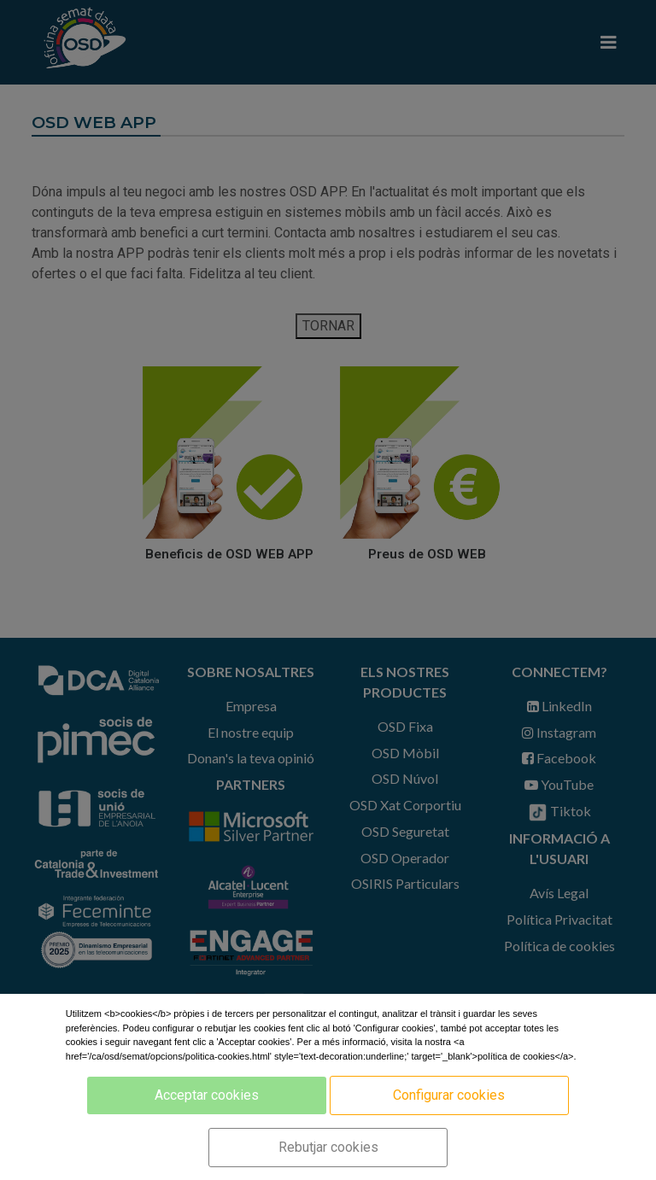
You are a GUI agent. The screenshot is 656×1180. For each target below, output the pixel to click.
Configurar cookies (449, 1095)
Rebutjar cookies (328, 1147)
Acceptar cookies (207, 1095)
